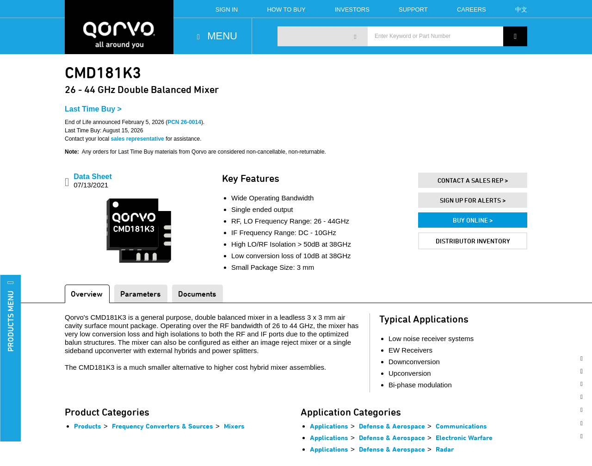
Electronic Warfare (464, 437)
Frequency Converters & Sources (162, 426)
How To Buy (286, 9)
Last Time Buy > (93, 109)
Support (413, 9)
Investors (352, 9)
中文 (521, 9)
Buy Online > (473, 220)
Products (87, 426)
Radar (445, 449)
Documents (197, 293)
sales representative (137, 139)
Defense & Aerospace (392, 426)
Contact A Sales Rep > (473, 180)
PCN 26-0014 (184, 122)
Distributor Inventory (473, 241)
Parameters (140, 293)
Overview (87, 293)
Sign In (227, 9)
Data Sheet (93, 181)
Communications (461, 426)
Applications (329, 426)
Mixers (234, 426)
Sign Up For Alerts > (473, 200)
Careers (471, 9)
